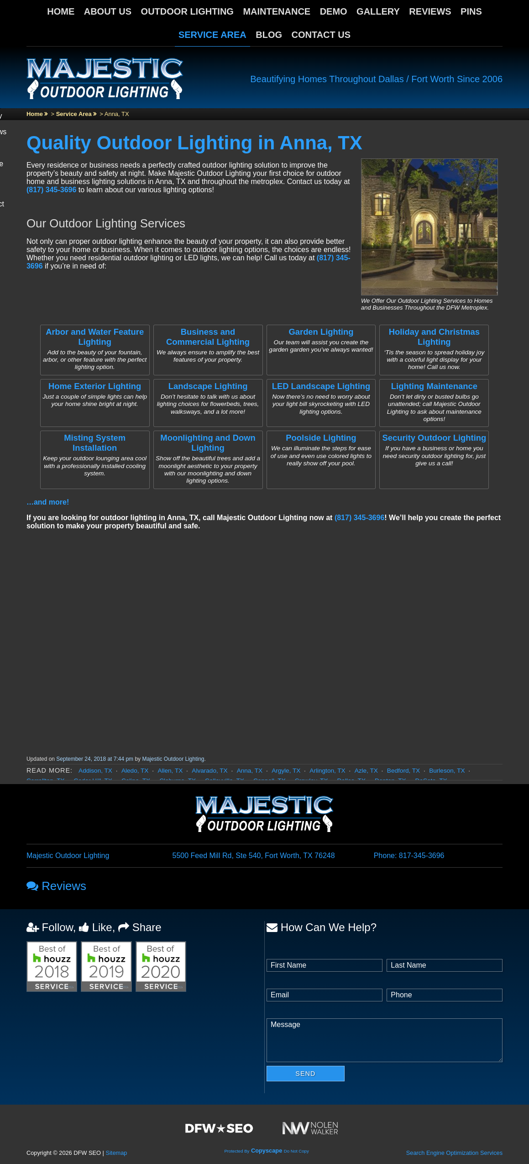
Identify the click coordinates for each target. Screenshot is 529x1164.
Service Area (212, 35)
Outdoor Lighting (187, 11)
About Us (107, 11)
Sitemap (116, 1152)
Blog (269, 35)
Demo (333, 11)
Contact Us (321, 35)
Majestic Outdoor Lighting (173, 759)
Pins (471, 11)
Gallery (378, 11)
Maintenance (276, 11)
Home (60, 11)
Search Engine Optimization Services (454, 1152)
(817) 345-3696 (51, 190)
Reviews (430, 11)
